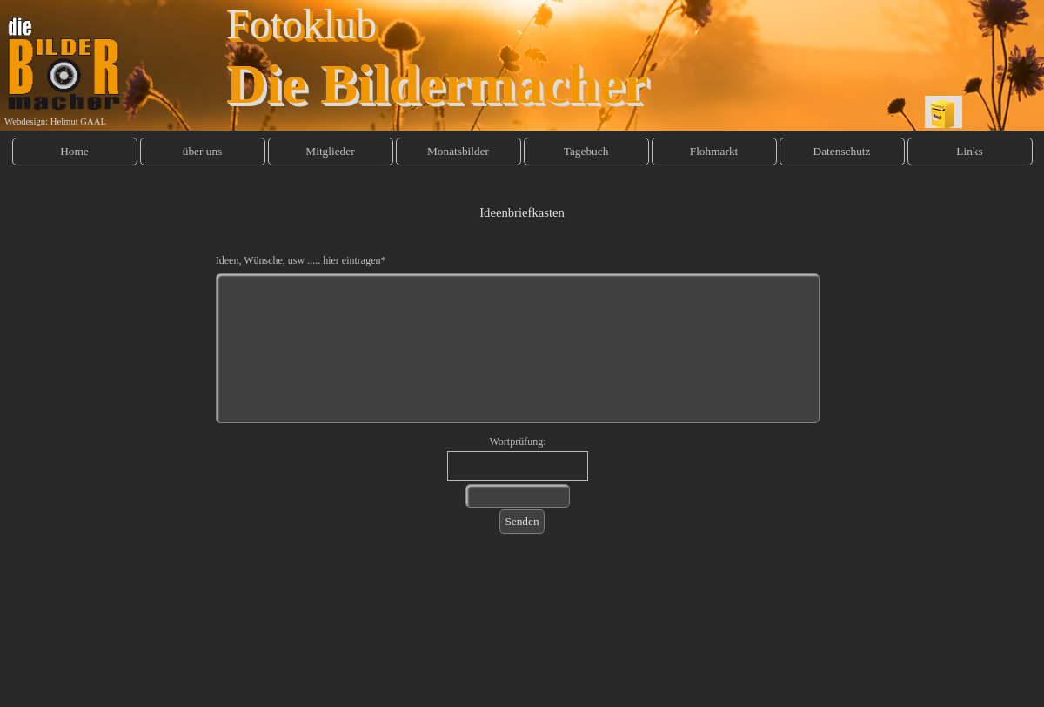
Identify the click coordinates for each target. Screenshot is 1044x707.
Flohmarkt (714, 151)
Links (969, 151)
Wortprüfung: (517, 441)
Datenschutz (842, 151)
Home (74, 151)
